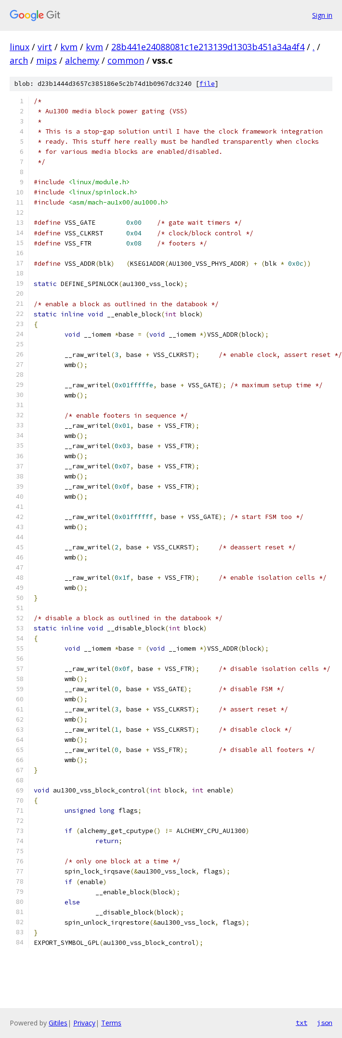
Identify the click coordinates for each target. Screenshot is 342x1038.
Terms (111, 1022)
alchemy (82, 60)
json (324, 1022)
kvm (69, 47)
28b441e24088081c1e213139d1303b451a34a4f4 (207, 47)
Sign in (322, 15)
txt (301, 1022)
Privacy (84, 1022)
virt (45, 47)
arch (19, 60)
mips (46, 60)
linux (19, 47)
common (125, 60)
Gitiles (58, 1022)
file (207, 84)
